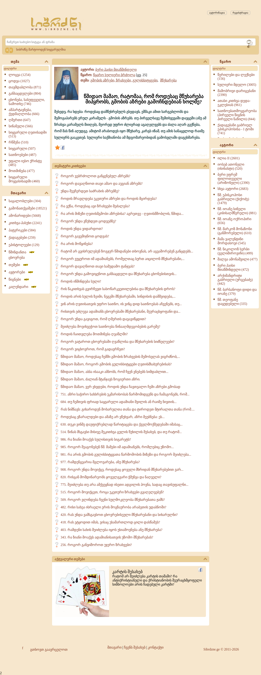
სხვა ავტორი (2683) (233, 189)
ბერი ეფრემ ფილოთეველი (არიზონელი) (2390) (233, 179)
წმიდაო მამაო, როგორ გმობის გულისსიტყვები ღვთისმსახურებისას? (116, 364)
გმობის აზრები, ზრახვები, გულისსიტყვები (124, 80)
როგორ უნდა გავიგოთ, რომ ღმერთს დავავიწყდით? (103, 319)
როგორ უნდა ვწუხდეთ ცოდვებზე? (88, 221)
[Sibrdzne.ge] (56, 23)
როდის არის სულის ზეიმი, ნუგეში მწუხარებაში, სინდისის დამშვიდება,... (118, 296)
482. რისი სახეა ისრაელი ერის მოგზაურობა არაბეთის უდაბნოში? (113, 507)
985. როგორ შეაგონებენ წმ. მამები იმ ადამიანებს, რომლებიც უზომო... (117, 447)
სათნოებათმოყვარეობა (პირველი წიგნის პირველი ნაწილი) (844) (237, 115)
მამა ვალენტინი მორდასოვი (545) (232, 241)
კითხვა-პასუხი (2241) (25, 223)
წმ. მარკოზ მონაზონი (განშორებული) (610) (235, 231)
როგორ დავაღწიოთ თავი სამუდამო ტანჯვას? (98, 266)
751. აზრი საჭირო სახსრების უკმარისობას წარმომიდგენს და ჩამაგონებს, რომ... (125, 394)
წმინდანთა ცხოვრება (22, 254)
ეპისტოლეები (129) (24, 245)
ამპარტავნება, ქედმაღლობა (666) (24, 112)
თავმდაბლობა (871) (25, 87)
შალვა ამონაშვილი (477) (238, 259)
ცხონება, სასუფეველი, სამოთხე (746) (27, 102)
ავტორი (238, 145)
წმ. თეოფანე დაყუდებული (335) (232, 302)
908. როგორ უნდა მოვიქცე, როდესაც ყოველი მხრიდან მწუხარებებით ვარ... (122, 469)
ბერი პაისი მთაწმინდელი (116, 69)
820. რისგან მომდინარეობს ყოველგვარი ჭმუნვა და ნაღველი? (111, 477)
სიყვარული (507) (22, 148)
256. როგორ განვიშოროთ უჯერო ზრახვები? (96, 545)
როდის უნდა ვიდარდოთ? (82, 229)
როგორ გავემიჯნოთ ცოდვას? (85, 236)
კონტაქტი (156, 647)
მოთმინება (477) (22, 171)
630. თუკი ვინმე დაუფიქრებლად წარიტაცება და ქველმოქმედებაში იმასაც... (122, 424)
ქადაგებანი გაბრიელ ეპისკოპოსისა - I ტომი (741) (236, 129)
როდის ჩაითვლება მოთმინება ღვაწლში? (94, 334)
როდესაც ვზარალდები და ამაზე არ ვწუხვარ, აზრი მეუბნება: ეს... (113, 417)
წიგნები (19, 279)
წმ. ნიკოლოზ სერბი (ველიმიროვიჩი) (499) (235, 251)
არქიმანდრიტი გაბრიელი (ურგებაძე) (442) (235, 279)
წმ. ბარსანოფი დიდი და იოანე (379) (237, 291)
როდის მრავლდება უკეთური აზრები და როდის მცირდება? (109, 198)
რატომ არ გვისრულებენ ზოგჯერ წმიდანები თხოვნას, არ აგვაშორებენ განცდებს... (127, 251)
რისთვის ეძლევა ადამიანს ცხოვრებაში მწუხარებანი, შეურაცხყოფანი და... (121, 311)
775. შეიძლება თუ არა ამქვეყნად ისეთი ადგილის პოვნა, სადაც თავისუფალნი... (124, 484)
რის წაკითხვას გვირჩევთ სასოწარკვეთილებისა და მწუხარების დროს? (118, 289)
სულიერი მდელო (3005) (237, 84)
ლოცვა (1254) (20, 75)
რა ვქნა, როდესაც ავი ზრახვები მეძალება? (95, 206)
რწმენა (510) (18, 142)
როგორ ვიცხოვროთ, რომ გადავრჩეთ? (93, 349)
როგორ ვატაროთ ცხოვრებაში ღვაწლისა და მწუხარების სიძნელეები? (118, 341)
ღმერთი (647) (20, 120)
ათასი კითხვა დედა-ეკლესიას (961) (234, 103)
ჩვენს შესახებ (134, 647)
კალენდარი (23, 287)
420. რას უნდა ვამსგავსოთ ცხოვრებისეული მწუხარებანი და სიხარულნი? (119, 515)
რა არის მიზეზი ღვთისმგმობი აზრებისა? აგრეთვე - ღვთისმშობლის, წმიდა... (122, 213)
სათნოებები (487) (22, 155)
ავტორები (21, 272)
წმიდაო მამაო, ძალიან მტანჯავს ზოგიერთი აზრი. (100, 379)
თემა (29, 62)
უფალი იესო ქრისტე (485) (25, 163)
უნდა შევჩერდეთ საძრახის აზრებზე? (90, 191)
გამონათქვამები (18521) (28, 208)
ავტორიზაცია (217, 12)
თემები (19, 265)
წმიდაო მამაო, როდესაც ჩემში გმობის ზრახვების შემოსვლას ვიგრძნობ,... (120, 356)
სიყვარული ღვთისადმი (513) (28, 134)
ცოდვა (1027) (19, 81)
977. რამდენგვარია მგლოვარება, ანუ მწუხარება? (100, 462)
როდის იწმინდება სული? (81, 281)
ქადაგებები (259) (22, 237)
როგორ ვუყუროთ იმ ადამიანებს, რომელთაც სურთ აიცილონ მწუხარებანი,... (123, 259)
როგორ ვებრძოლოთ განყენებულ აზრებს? (95, 176)
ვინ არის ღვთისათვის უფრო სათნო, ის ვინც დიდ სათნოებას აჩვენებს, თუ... (121, 304)
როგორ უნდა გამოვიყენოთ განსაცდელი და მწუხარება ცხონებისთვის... (119, 274)
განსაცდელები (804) (25, 93)
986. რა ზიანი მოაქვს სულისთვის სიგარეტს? (96, 439)
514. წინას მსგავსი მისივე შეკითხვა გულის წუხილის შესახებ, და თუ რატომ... (121, 432)
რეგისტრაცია (240, 12)
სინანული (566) (21, 126)
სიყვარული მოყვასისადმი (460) (24, 179)
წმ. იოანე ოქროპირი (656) (234, 221)
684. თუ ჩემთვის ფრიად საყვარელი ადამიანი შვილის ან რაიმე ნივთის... (119, 402)
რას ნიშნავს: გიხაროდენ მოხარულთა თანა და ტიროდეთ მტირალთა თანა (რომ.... (128, 409)
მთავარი (29, 193)
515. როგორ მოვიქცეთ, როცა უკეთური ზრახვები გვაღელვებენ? (112, 492)
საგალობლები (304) (25, 201)
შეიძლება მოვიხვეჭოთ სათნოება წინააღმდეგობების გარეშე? (110, 326)
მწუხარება (168, 80)
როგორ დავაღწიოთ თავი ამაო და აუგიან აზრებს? (102, 183)
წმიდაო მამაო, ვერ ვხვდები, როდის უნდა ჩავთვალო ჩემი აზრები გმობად (120, 387)
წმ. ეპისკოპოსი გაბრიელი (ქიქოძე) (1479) (233, 199)
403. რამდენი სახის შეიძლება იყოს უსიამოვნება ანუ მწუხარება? (111, 530)
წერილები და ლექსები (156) (236, 76)
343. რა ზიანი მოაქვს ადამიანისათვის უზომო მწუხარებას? (107, 537)
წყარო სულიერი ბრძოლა (114, 75)
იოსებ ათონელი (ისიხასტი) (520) (231, 166)
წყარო (238, 62)
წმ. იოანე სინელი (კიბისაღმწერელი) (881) (237, 211)
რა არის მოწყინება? (77, 244)
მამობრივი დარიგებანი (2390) (237, 93)
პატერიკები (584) (22, 230)
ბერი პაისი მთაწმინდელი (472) (233, 267)
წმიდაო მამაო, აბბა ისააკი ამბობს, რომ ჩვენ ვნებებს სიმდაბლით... (114, 372)
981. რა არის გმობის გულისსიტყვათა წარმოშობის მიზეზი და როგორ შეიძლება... (126, 454)
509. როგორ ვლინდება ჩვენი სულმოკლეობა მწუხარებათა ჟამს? (113, 499)
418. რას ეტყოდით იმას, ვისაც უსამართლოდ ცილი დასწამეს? (110, 522)
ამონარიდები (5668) (25, 215)
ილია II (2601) (228, 158)
